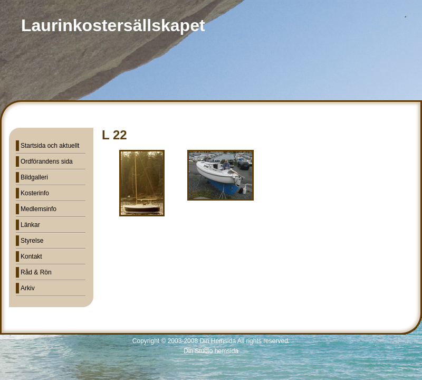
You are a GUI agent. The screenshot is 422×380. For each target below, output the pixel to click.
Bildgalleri (34, 177)
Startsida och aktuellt (50, 145)
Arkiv (28, 288)
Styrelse (32, 240)
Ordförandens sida (47, 161)
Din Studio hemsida (211, 351)
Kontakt (31, 256)
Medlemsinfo (38, 209)
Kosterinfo (35, 193)
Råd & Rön (36, 272)
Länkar (30, 225)
